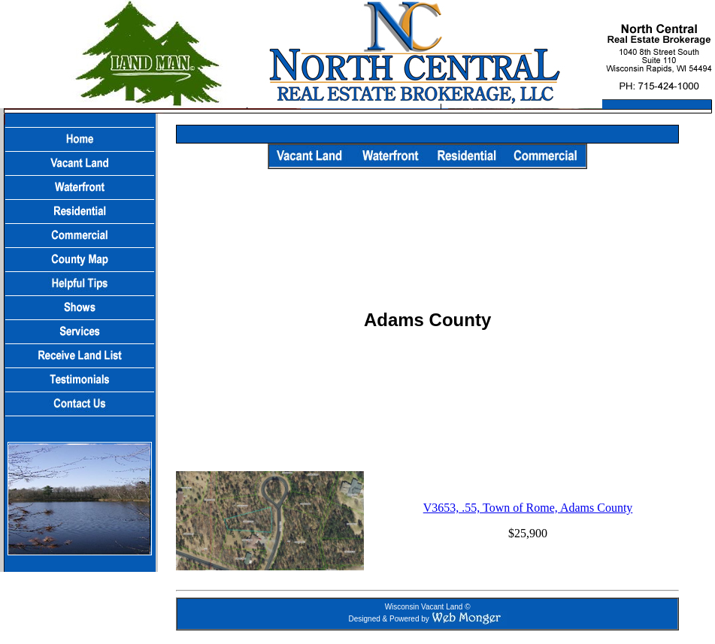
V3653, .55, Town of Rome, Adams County (528, 507)
